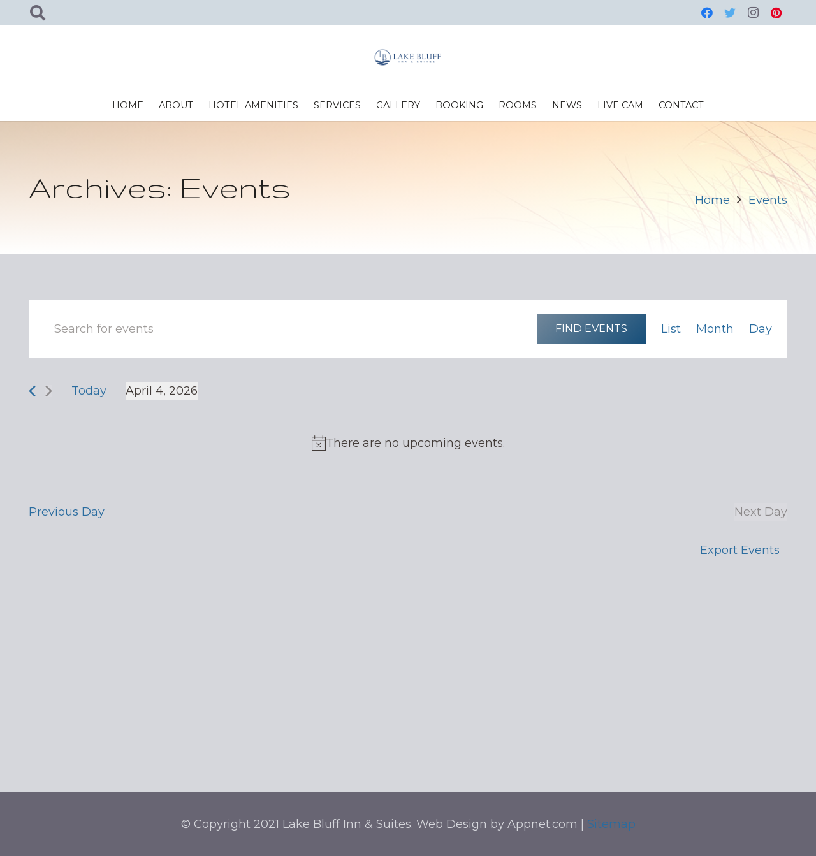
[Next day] (48, 391)
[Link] (408, 57)
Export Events (740, 550)
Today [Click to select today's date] (88, 391)
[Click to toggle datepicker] (162, 391)
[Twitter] (729, 12)
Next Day (760, 512)
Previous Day (67, 512)
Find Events (591, 328)
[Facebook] (707, 12)
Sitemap (611, 824)
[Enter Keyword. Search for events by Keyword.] (283, 329)
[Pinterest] (775, 12)
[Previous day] (32, 391)
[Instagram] (752, 12)
